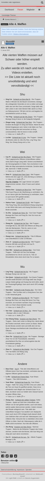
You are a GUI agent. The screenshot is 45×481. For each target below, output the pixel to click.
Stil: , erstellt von (22, 478)
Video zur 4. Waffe (14, 134)
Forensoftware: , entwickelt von (22, 475)
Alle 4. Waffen (17, 24)
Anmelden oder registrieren (10, 2)
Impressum (20, 470)
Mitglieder (30, 7)
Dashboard (9, 7)
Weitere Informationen (21, 34)
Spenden (28, 470)
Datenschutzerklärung (8, 470)
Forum (20, 7)
